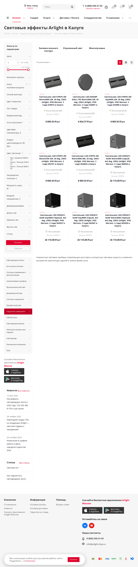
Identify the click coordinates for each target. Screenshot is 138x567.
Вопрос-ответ (62, 504)
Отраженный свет (72, 48)
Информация (37, 499)
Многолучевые (97, 48)
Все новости (24, 390)
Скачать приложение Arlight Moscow (14, 513)
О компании (10, 504)
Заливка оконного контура (48, 49)
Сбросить (18, 248)
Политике (30, 560)
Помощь (61, 499)
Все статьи (24, 462)
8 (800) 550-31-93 (93, 6)
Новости (8, 508)
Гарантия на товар (39, 512)
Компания (10, 499)
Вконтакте (85, 525)
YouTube (91, 525)
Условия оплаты (38, 504)
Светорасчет (13, 467)
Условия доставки (39, 508)
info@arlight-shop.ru (96, 544)
